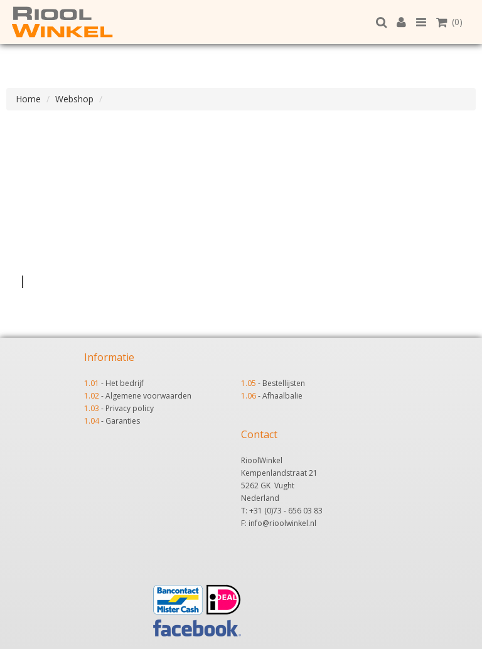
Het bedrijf (124, 383)
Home (28, 99)
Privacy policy (129, 408)
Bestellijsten (283, 383)
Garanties (122, 421)
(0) (449, 22)
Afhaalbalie (282, 395)
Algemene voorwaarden (148, 395)
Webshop (74, 99)
